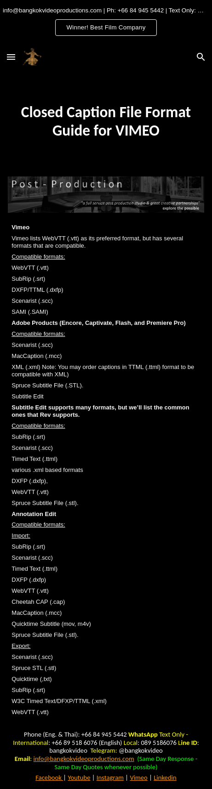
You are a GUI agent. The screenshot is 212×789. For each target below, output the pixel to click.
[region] (106, 22)
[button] (11, 56)
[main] (106, 121)
